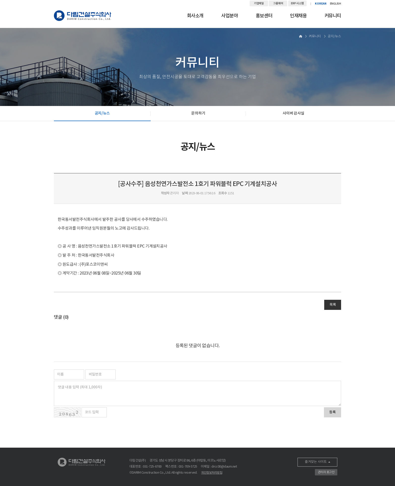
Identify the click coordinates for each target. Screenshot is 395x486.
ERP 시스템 (297, 3)
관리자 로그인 (326, 472)
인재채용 (298, 16)
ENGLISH (335, 3)
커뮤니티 (332, 16)
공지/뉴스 (102, 113)
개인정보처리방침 (211, 472)
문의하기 (198, 113)
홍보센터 (264, 16)
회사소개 (195, 16)
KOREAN (320, 3)
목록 (333, 305)
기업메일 (259, 3)
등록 (332, 412)
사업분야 (229, 16)
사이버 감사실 (293, 113)
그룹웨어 (278, 3)
